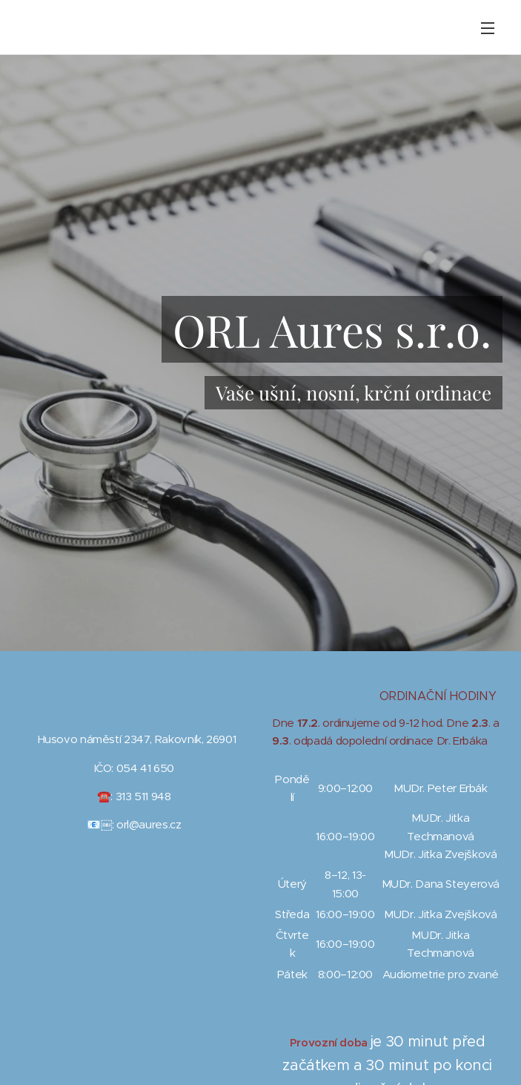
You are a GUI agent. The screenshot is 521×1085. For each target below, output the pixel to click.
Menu (487, 28)
